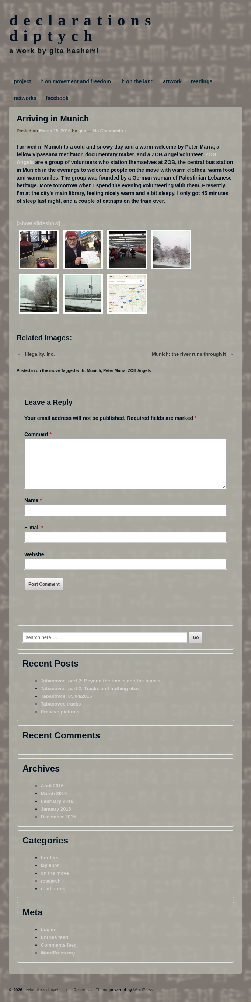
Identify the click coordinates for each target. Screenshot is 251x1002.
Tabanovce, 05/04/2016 (66, 705)
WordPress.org (58, 961)
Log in (48, 938)
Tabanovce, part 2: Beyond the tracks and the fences (101, 689)
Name (31, 509)
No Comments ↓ (109, 130)
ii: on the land (137, 81)
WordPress (143, 998)
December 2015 (58, 825)
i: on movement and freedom (75, 81)
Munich (94, 370)
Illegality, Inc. (40, 354)
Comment (38, 434)
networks (25, 98)
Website (34, 563)
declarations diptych (82, 28)
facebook (57, 98)
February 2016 (57, 810)
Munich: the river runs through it (189, 354)
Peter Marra (114, 370)
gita (82, 130)
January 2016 (56, 818)
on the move (48, 370)
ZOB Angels (139, 370)
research (51, 890)
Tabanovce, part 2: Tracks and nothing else (90, 697)
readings (201, 81)
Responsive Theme (90, 998)
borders (50, 866)
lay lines (50, 874)
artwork (172, 81)
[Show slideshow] (38, 223)
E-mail (32, 536)
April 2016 (52, 794)
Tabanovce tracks (61, 713)
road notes (53, 897)
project (22, 81)
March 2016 (54, 802)
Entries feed (54, 946)
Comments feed (59, 954)
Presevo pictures (60, 720)
